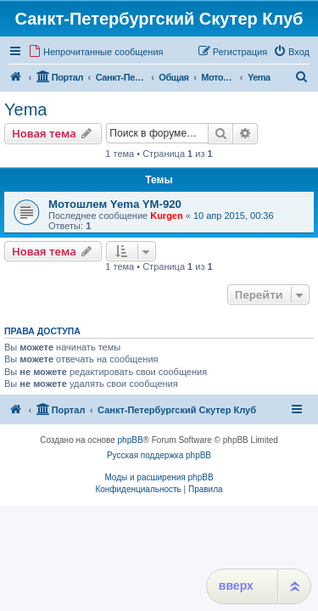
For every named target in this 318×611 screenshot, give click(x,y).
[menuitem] (96, 52)
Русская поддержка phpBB (159, 455)
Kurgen (166, 215)
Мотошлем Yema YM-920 (114, 204)
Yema (25, 109)
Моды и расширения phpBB (158, 477)
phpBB (130, 440)
